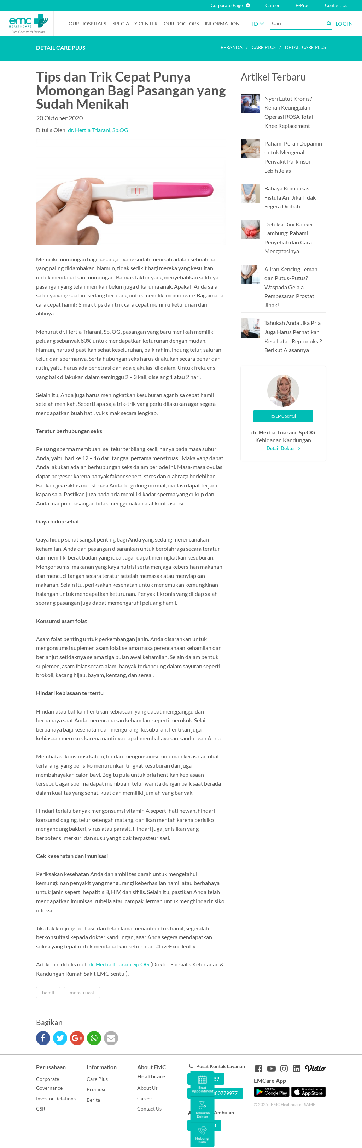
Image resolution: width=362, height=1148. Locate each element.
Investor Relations (56, 1098)
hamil (48, 992)
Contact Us (336, 5)
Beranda (232, 47)
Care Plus (97, 1079)
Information (222, 23)
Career (272, 5)
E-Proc (302, 5)
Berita (93, 1100)
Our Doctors (181, 23)
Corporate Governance (49, 1083)
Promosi (96, 1089)
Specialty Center (135, 23)
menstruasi (82, 992)
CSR (40, 1109)
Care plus (264, 47)
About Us (147, 1088)
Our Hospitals (87, 23)
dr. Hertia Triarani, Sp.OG (98, 129)
